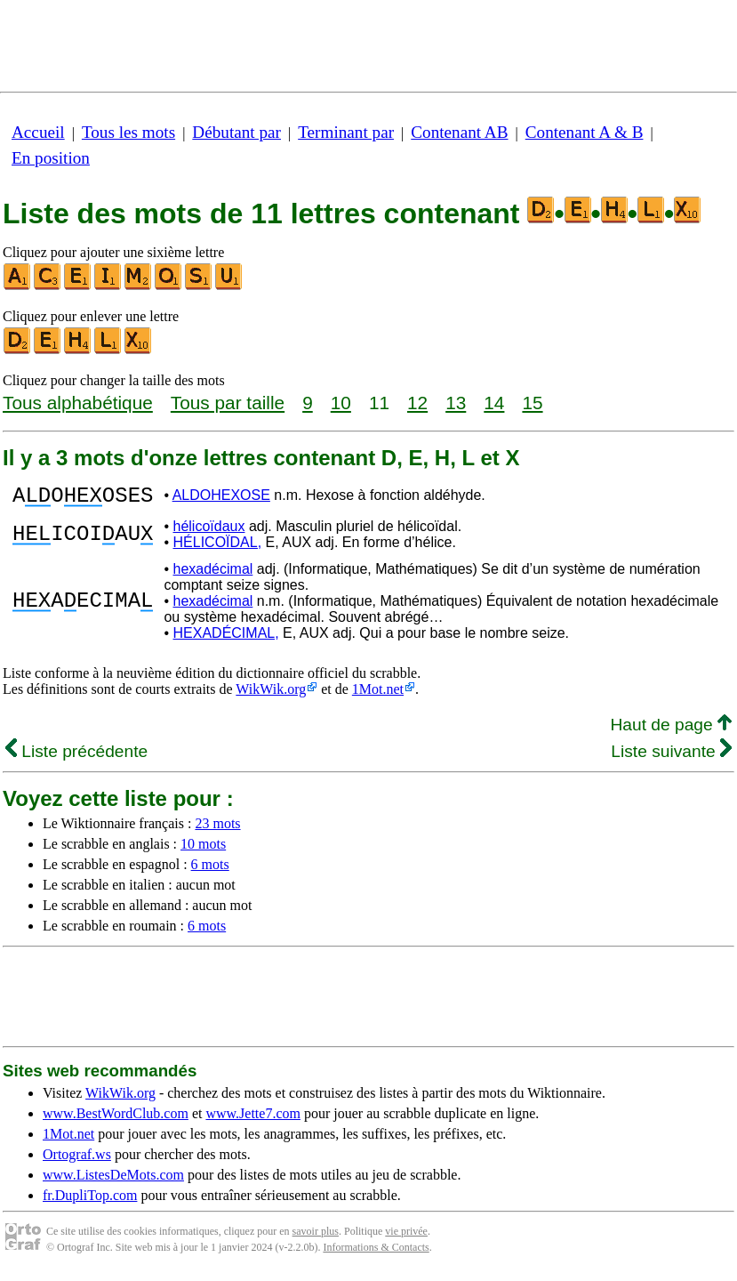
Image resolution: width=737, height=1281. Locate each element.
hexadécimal (212, 574)
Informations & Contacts (376, 1252)
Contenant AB (459, 132)
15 (532, 402)
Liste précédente (76, 756)
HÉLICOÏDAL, (216, 547)
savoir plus (315, 1236)
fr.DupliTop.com (90, 1200)
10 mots (203, 849)
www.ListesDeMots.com (113, 1180)
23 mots (217, 828)
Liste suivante (671, 756)
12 (417, 402)
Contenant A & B (584, 132)
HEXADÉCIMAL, (225, 638)
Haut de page (671, 730)
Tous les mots (128, 132)
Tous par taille (227, 402)
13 (455, 402)
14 (494, 402)
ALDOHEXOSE (221, 497)
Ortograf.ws (77, 1159)
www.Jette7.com (252, 1118)
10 (341, 402)
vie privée (406, 1236)
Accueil (38, 132)
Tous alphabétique (78, 402)
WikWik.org (271, 694)
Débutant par (236, 132)
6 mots (210, 869)
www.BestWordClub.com (115, 1118)
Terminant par (346, 132)
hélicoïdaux (208, 531)
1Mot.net (378, 694)
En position (51, 158)
